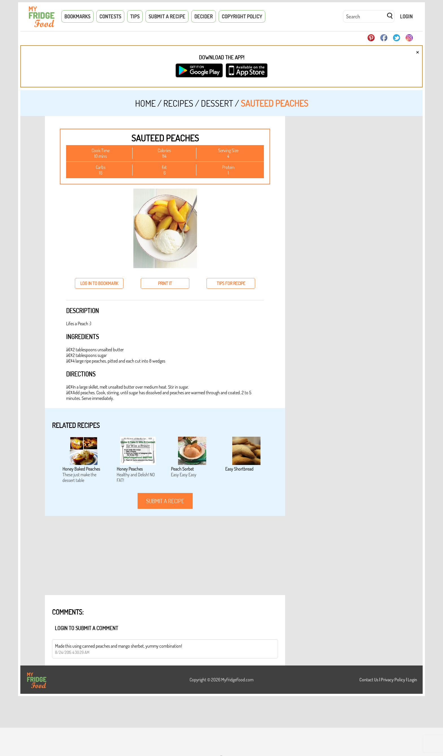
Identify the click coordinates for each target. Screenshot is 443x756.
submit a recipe (165, 501)
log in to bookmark (99, 283)
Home (145, 103)
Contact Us (368, 679)
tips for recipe (231, 283)
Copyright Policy (242, 16)
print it (165, 283)
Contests (110, 16)
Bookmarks (77, 16)
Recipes (178, 103)
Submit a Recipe (167, 16)
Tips (135, 16)
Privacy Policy (393, 679)
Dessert (217, 103)
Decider (203, 16)
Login (406, 16)
